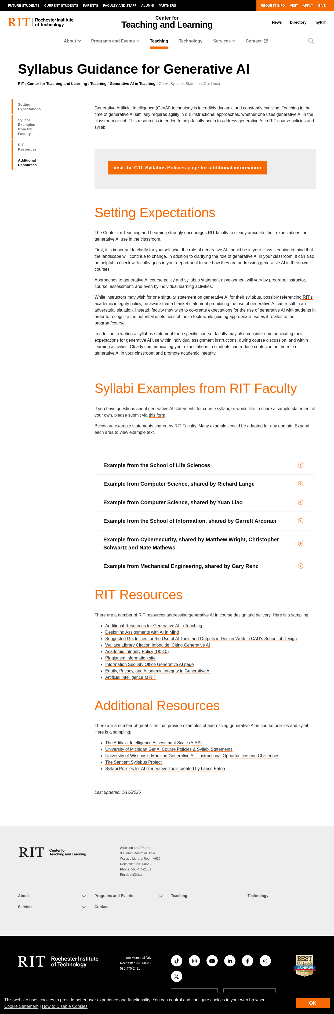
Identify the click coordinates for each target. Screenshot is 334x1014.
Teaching (159, 41)
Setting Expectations (44, 106)
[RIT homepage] (41, 22)
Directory (298, 22)
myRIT (320, 22)
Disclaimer (179, 974)
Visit (294, 6)
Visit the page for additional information (46, 189)
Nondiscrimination (262, 974)
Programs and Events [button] (113, 41)
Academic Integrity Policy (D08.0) (137, 602)
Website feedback (194, 937)
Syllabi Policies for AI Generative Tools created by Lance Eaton (165, 719)
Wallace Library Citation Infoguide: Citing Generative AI (157, 595)
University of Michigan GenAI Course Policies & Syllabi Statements (169, 700)
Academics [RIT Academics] (28, 968)
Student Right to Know (265, 967)
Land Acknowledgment (188, 967)
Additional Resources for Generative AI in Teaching (153, 576)
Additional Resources (45, 152)
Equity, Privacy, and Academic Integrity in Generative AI (157, 621)
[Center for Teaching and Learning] (54, 795)
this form (157, 373)
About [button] (70, 41)
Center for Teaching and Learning (57, 83)
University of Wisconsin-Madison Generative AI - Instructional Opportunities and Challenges (192, 707)
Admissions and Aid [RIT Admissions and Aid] (36, 989)
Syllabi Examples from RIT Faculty (46, 122)
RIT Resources (37, 139)
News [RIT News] (87, 989)
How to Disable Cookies (65, 1006)
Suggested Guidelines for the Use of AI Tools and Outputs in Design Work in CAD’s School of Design (201, 589)
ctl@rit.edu (138, 818)
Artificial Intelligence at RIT (130, 628)
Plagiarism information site (130, 608)
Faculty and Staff (119, 6)
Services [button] (222, 41)
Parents (90, 6)
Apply (308, 6)
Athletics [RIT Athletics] (90, 978)
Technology (191, 41)
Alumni (147, 6)
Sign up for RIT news (249, 937)
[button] (311, 41)
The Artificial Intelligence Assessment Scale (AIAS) (153, 694)
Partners (167, 6)
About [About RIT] (23, 957)
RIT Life (89, 968)
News (277, 22)
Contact (254, 41)
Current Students (61, 6)
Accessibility (181, 987)
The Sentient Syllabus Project (133, 713)
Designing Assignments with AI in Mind (142, 582)
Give (322, 6)
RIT (21, 83)
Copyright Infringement (265, 981)
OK (313, 1003)
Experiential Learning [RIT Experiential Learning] (37, 978)
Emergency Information (189, 981)
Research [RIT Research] (90, 957)
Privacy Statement (261, 987)
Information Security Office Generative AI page (149, 615)
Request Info (273, 6)
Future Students (23, 6)
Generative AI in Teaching (132, 83)
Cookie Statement (21, 1006)
